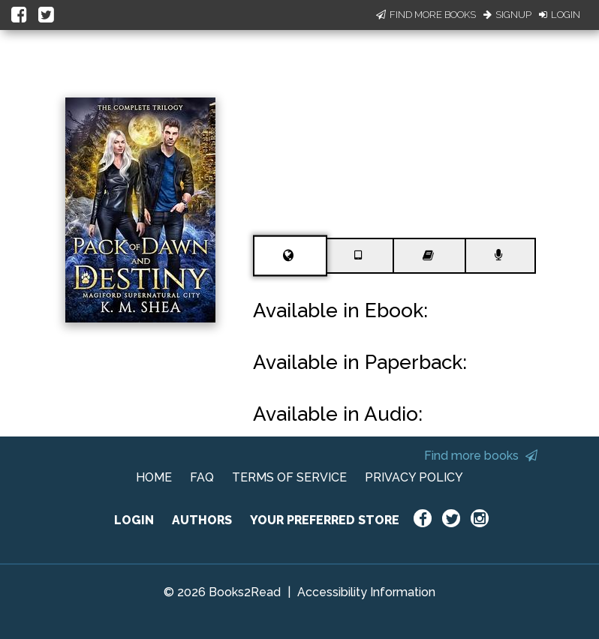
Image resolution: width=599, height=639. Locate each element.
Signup (507, 14)
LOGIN (134, 520)
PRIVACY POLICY (414, 477)
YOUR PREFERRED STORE (324, 520)
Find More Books (426, 14)
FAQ (202, 477)
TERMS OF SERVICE (289, 477)
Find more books (480, 455)
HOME (154, 477)
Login (559, 14)
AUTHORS (202, 520)
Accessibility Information (366, 592)
